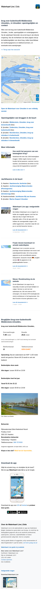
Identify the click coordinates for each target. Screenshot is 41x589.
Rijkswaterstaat (35, 102)
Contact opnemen (6, 559)
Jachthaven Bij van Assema (25, 196)
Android (24, 505)
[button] (36, 58)
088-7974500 (17, 442)
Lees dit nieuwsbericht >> (20, 230)
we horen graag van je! (30, 543)
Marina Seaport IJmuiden (19, 199)
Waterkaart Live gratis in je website (12, 547)
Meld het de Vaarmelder (23, 450)
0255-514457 (26, 349)
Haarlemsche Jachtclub (18, 183)
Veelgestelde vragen (7, 571)
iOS (18, 505)
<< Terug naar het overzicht (10, 49)
